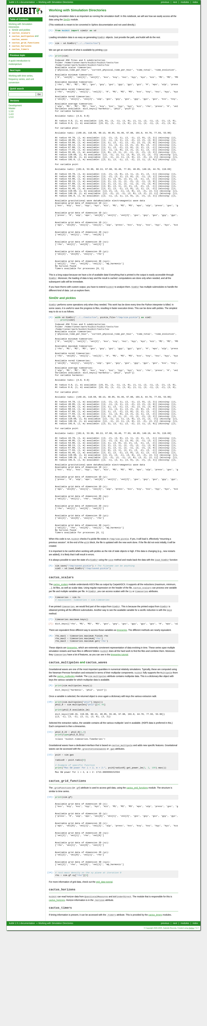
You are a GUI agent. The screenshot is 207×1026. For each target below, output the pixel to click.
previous (165, 2)
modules (185, 2)
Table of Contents (19, 19)
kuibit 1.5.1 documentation (22, 2)
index (195, 2)
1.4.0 (11, 112)
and (25, 37)
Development (15, 103)
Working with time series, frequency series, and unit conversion (21, 77)
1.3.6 (11, 109)
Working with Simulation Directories (55, 2)
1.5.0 (11, 115)
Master (12, 106)
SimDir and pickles (21, 30)
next (175, 2)
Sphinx (191, 1024)
